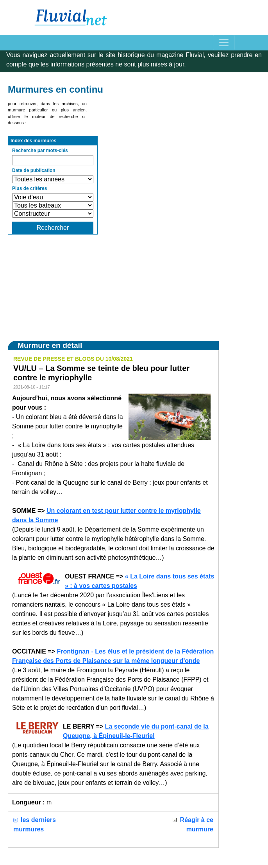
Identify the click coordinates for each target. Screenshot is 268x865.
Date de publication (33, 170)
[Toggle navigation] (224, 42)
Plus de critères (29, 188)
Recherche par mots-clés (40, 150)
